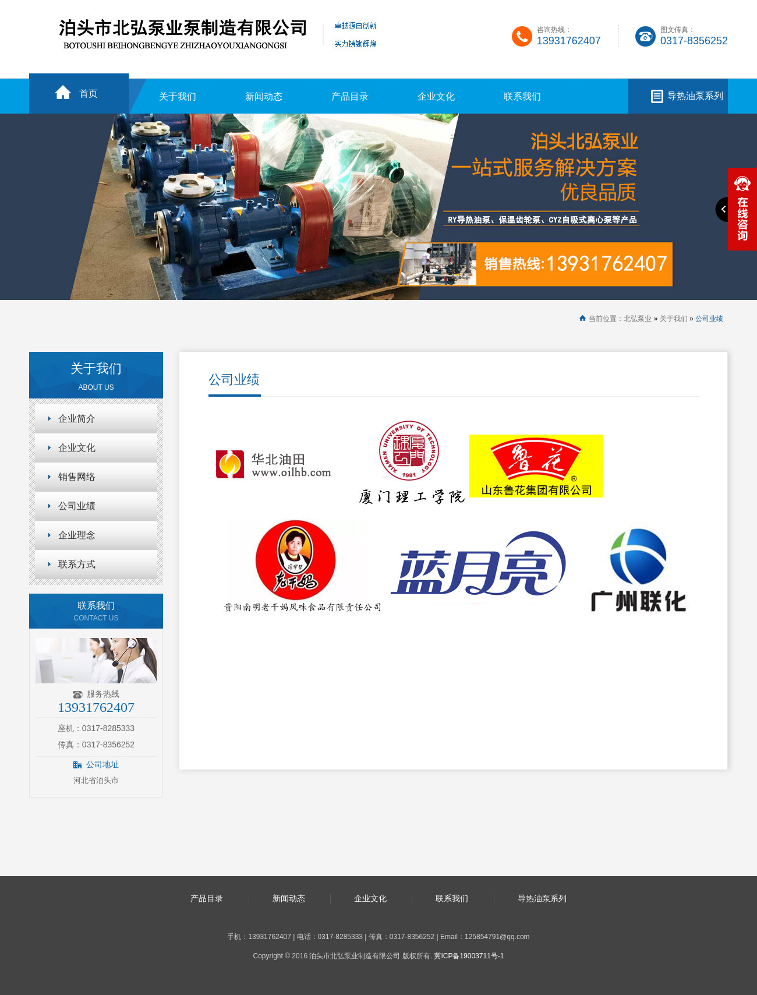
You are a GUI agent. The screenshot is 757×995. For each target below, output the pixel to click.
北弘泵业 (638, 319)
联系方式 (76, 564)
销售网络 (76, 477)
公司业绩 (709, 319)
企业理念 (76, 535)
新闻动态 (263, 96)
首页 (88, 93)
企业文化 (436, 96)
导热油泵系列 (695, 96)
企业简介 (76, 419)
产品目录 (350, 96)
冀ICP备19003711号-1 (469, 956)
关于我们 (177, 96)
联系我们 (522, 96)
